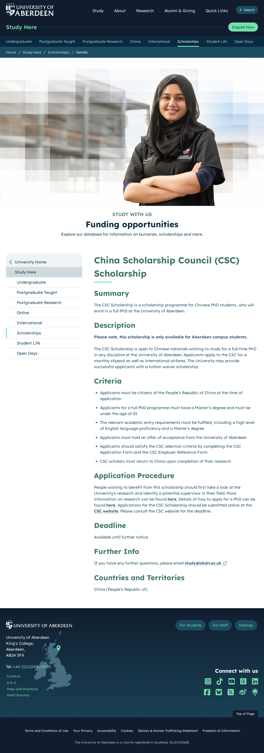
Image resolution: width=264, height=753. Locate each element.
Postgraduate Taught (37, 292)
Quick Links (219, 10)
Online (23, 312)
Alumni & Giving (182, 10)
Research (147, 10)
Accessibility (106, 730)
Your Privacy (82, 730)
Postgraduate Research (39, 302)
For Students (191, 625)
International (29, 322)
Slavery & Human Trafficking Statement (168, 730)
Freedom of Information (221, 730)
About (122, 10)
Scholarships (58, 52)
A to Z (11, 683)
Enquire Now (243, 27)
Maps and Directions (22, 689)
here (172, 499)
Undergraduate (31, 282)
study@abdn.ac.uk (203, 563)
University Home (30, 262)
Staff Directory (18, 695)
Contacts (13, 676)
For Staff (220, 625)
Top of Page (245, 714)
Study (100, 10)
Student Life (28, 343)
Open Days (27, 353)
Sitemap (246, 625)
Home (11, 52)
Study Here (21, 27)
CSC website (106, 511)
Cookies (127, 730)
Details (82, 52)
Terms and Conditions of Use (46, 730)
